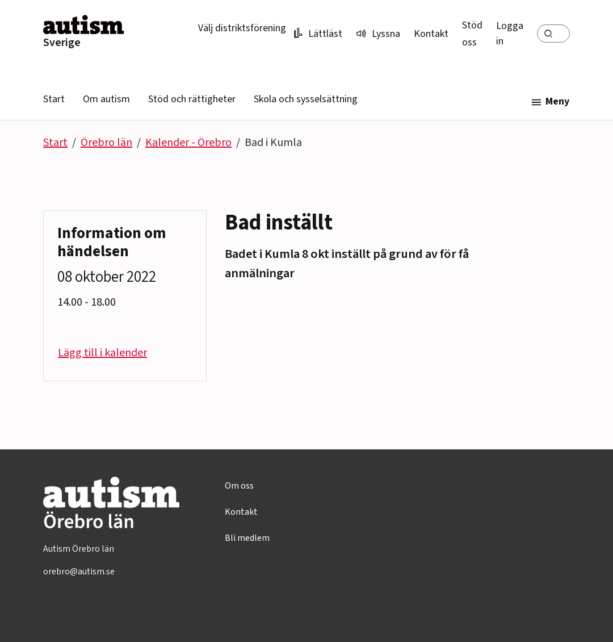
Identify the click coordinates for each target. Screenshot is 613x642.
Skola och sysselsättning (306, 99)
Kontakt (431, 34)
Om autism (106, 99)
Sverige (62, 43)
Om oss (239, 486)
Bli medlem (247, 538)
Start (54, 99)
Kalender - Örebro (188, 143)
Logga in (509, 33)
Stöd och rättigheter (192, 99)
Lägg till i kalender (102, 353)
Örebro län (106, 143)
